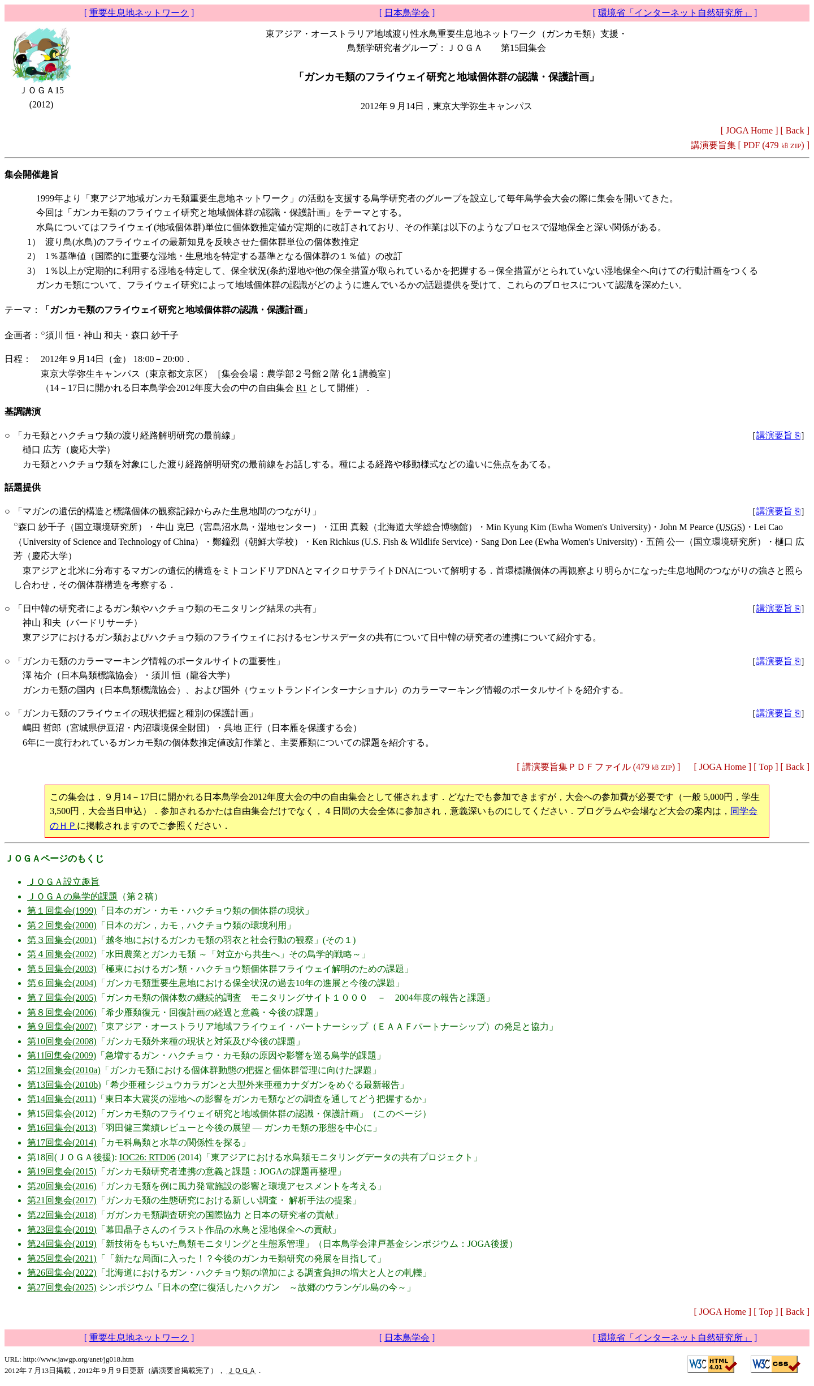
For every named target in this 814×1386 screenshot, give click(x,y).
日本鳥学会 (407, 13)
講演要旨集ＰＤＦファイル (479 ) (598, 767)
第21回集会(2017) (62, 1200)
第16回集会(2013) (62, 1128)
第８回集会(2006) (62, 1012)
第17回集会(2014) (62, 1142)
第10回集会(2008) (62, 1041)
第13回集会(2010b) (64, 1085)
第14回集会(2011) (61, 1099)
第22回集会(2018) (62, 1215)
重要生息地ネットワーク (139, 13)
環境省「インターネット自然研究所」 (675, 13)
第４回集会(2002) (62, 954)
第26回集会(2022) (62, 1272)
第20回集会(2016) (62, 1186)
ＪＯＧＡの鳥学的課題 (72, 896)
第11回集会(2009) (61, 1055)
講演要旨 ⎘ (778, 435)
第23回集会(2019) (62, 1229)
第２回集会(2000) (62, 925)
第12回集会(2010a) (64, 1070)
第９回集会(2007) (62, 1026)
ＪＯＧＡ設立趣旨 (63, 881)
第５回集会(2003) (62, 969)
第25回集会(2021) (62, 1258)
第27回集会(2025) (62, 1287)
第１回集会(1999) (62, 910)
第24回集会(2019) (62, 1244)
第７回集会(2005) (62, 997)
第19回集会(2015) (62, 1171)
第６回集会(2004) (62, 983)
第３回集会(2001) (62, 940)
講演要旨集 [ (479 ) (747, 145)
